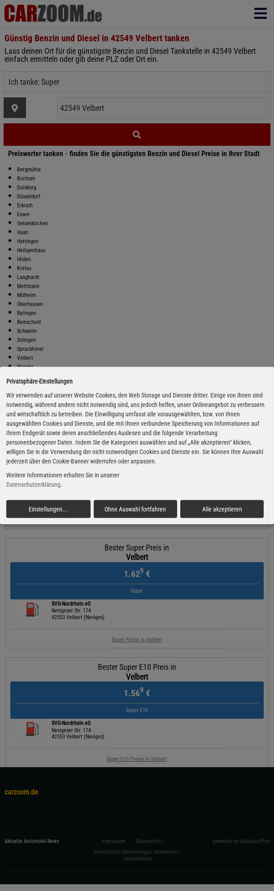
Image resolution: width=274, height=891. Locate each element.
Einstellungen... (48, 508)
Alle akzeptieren (222, 508)
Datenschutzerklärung (33, 484)
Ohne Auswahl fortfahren (135, 508)
